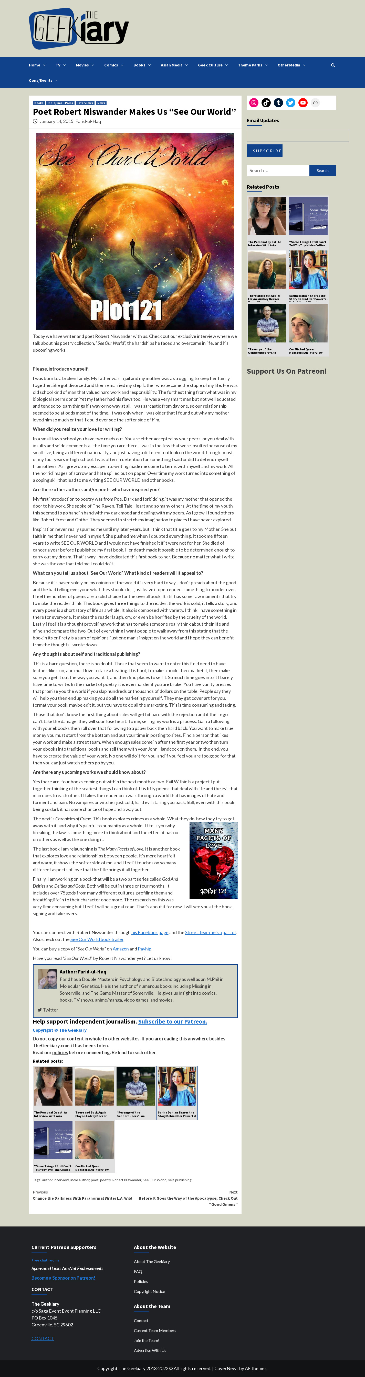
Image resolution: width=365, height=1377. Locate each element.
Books (143, 64)
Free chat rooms (45, 1260)
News (101, 103)
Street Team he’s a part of (210, 932)
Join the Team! (146, 1340)
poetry (105, 1180)
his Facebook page (150, 932)
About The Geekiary (152, 1261)
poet (95, 1180)
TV (62, 64)
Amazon (121, 948)
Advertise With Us (150, 1350)
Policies (141, 1281)
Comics (115, 64)
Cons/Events (44, 80)
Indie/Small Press (60, 103)
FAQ (138, 1271)
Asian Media (175, 64)
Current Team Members (155, 1330)
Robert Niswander (126, 1180)
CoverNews (226, 1368)
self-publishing (180, 1180)
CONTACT (43, 1338)
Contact (141, 1320)
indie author (79, 1180)
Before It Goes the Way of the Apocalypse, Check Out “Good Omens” (186, 1198)
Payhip (144, 948)
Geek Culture (214, 64)
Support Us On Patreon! (287, 371)
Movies (86, 64)
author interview (55, 1180)
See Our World (154, 1180)
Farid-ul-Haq (88, 121)
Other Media (293, 64)
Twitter (48, 1010)
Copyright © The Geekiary (60, 1030)
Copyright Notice (149, 1291)
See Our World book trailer (96, 939)
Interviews (85, 103)
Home (38, 64)
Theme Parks (254, 64)
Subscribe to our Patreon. (172, 1021)
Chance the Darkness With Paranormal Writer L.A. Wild (84, 1195)
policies (60, 1052)
